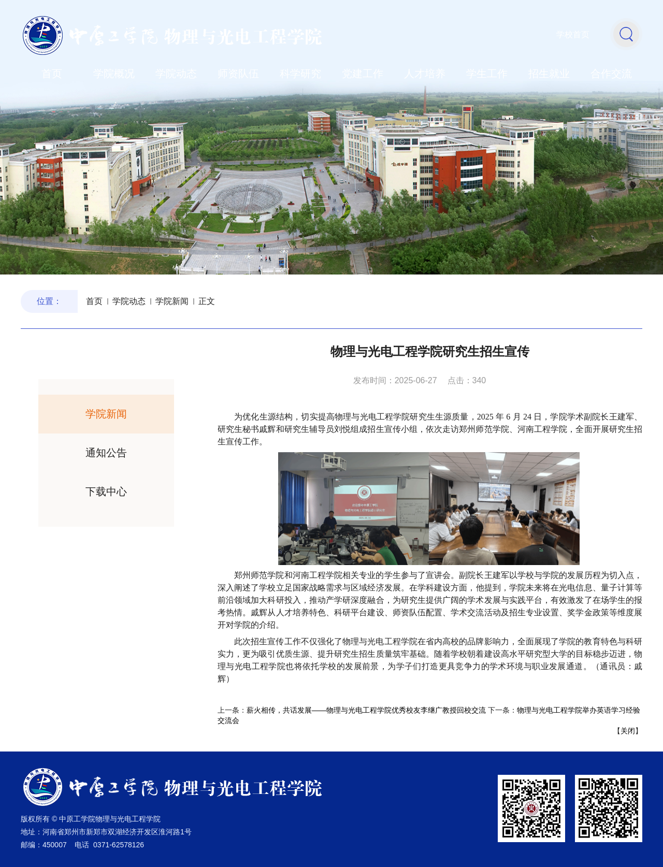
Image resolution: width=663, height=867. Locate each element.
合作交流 (611, 73)
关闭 (628, 731)
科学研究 (300, 73)
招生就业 (549, 73)
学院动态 (176, 73)
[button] (626, 34)
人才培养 (424, 73)
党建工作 (362, 73)
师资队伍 (238, 73)
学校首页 (572, 34)
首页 (51, 73)
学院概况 (114, 73)
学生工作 (487, 73)
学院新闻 (172, 301)
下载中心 (106, 491)
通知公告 (106, 452)
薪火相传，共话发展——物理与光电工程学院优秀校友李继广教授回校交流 (366, 710)
